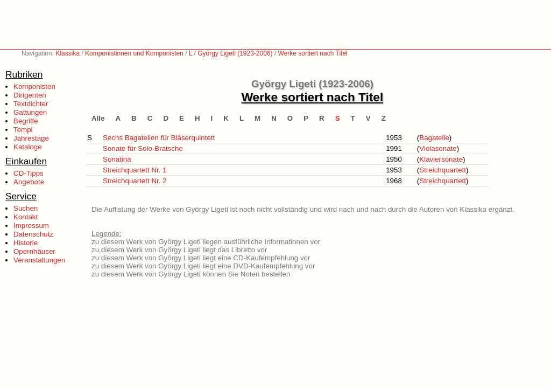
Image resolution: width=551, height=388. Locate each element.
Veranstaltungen (39, 260)
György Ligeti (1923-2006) (234, 53)
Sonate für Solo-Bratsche (143, 148)
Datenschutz (33, 234)
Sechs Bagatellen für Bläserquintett (159, 138)
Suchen (25, 208)
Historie (25, 243)
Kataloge (27, 147)
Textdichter (30, 104)
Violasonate (437, 148)
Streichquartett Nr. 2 (135, 181)
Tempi (23, 130)
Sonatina (117, 159)
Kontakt (25, 217)
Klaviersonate (441, 159)
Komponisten (34, 86)
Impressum (31, 225)
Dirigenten (29, 95)
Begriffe (25, 121)
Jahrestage (31, 138)
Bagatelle (434, 138)
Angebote (28, 182)
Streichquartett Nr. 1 (135, 170)
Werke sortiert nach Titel (313, 53)
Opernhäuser (34, 251)
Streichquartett (442, 170)
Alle (97, 118)
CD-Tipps (28, 173)
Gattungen (30, 112)
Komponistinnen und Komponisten (134, 53)
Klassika (67, 53)
